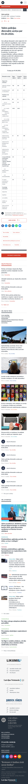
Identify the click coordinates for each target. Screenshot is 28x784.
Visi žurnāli (13, 712)
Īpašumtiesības (13, 647)
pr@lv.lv (13, 746)
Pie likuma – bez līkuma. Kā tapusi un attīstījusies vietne (17, 588)
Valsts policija (5, 14)
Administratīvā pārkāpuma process (11, 240)
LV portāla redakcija (8, 742)
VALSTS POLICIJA (6, 264)
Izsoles (11, 690)
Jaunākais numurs (15, 708)
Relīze (8, 18)
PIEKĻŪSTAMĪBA (5, 736)
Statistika (17, 244)
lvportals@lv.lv (9, 744)
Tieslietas (7, 555)
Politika (6, 543)
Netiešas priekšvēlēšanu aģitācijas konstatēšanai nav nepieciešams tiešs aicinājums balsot (13, 551)
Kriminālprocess (7, 244)
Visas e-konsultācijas (9, 650)
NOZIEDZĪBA (4, 318)
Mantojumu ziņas (14, 692)
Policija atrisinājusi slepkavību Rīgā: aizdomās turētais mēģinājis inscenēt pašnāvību (12, 270)
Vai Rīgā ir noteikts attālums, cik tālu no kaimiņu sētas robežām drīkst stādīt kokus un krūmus (13, 643)
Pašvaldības (7, 625)
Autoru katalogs (14, 710)
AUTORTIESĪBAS (5, 738)
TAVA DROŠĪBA (5, 315)
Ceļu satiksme (16, 232)
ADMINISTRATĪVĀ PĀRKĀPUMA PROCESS (12, 320)
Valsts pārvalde (8, 533)
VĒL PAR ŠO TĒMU (6, 311)
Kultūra (19, 582)
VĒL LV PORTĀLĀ (6, 499)
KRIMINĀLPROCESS (6, 321)
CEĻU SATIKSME (5, 317)
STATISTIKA (4, 323)
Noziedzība (5, 236)
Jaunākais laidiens (15, 688)
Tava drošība (17, 18)
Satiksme (14, 570)
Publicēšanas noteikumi (17, 215)
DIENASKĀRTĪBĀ (5, 6)
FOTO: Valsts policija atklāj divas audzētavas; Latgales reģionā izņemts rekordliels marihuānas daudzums (12, 297)
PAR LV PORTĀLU (5, 732)
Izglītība (11, 635)
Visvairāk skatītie (14, 670)
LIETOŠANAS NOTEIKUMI (7, 734)
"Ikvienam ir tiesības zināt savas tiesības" (12, 763)
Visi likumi (13, 672)
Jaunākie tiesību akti (15, 668)
